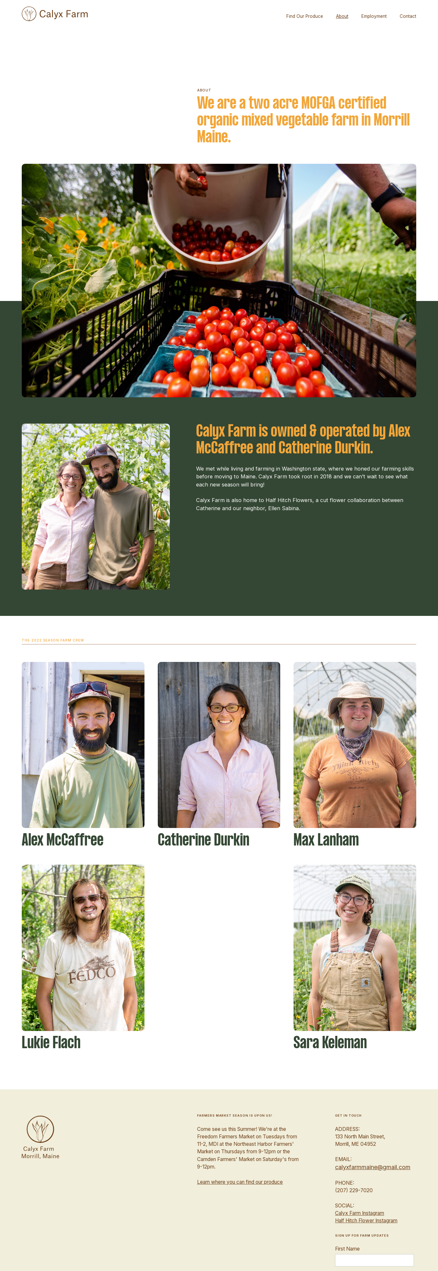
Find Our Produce (304, 16)
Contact (408, 16)
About (342, 16)
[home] (54, 13)
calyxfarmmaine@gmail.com (372, 1167)
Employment (374, 16)
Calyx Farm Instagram (359, 1213)
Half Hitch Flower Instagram (366, 1220)
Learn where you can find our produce (240, 1182)
